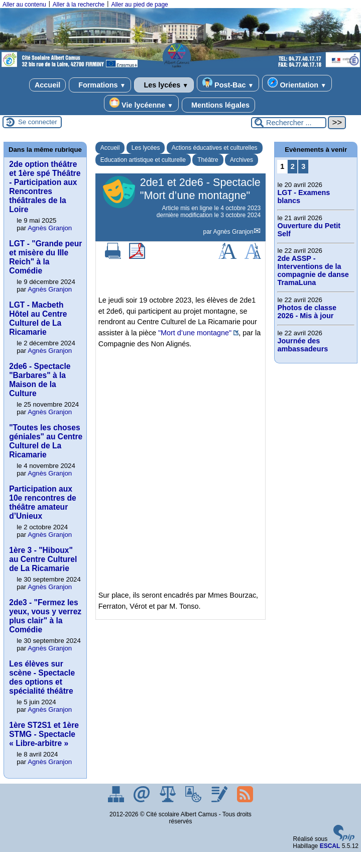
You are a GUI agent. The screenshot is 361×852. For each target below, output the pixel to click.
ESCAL (330, 845)
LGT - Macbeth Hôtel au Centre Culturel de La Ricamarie (38, 318)
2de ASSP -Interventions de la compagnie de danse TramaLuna (312, 270)
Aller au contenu (24, 4)
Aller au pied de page (139, 4)
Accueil (47, 85)
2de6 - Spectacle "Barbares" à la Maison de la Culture (39, 380)
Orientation (297, 83)
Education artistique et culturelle (143, 159)
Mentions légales (218, 105)
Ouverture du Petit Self (308, 230)
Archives (241, 159)
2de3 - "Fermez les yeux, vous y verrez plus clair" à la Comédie (45, 616)
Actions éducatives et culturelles (215, 147)
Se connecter (37, 122)
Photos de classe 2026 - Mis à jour (306, 312)
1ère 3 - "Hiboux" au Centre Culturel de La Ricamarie (43, 559)
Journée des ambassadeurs (302, 345)
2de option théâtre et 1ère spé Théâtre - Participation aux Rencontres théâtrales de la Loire (44, 187)
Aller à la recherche (78, 4)
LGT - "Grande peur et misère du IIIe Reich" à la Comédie (45, 257)
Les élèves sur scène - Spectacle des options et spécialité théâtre (42, 677)
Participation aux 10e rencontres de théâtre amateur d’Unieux (42, 502)
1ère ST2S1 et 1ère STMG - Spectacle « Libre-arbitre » (44, 734)
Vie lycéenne (141, 103)
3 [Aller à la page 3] (303, 166)
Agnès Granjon (233, 231)
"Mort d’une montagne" (194, 333)
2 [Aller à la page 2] (293, 166)
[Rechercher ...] (288, 122)
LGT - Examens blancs (303, 196)
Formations (100, 85)
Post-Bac (228, 83)
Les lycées (164, 85)
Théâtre (207, 159)
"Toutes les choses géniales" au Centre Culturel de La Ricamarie (45, 441)
